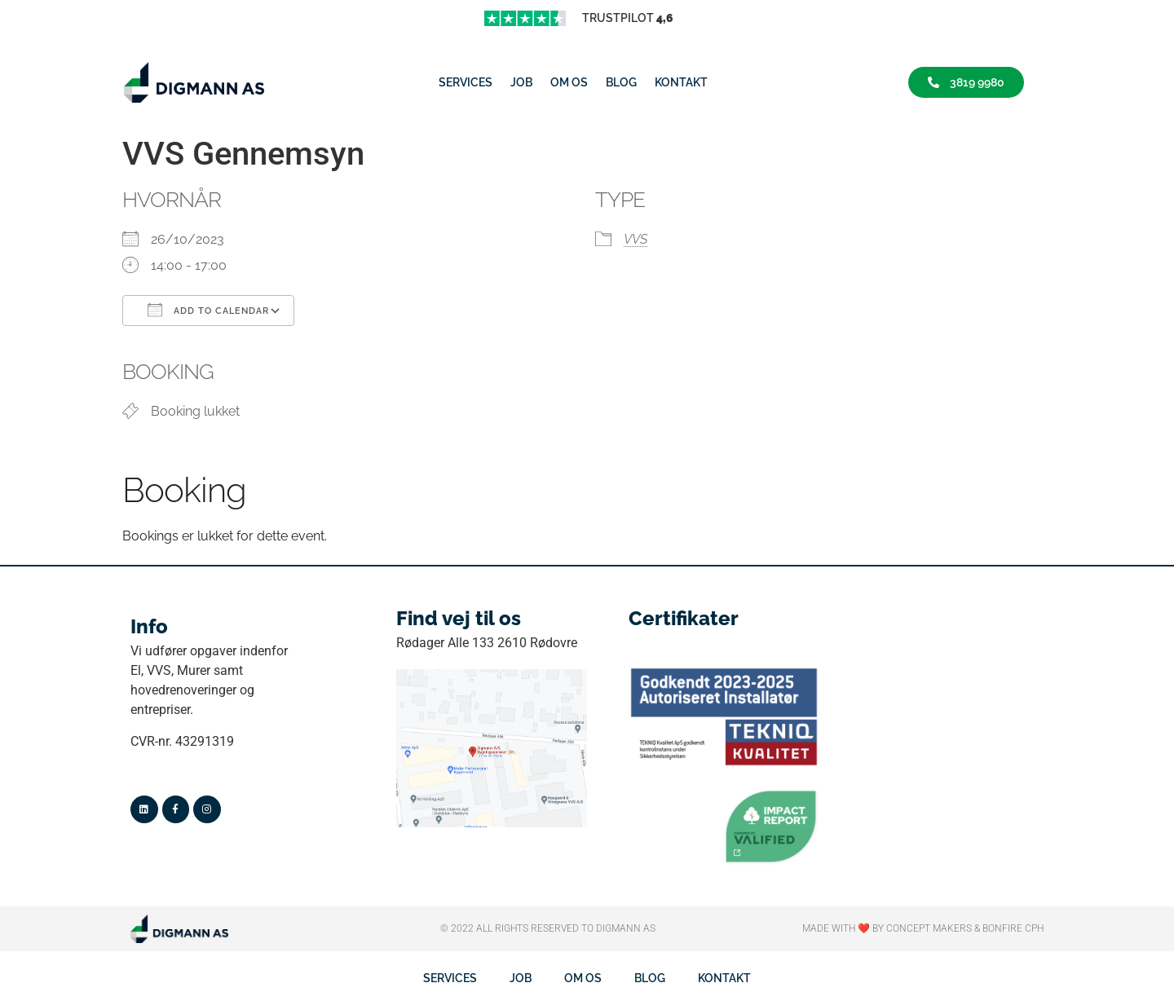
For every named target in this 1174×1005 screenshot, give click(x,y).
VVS (635, 239)
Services (465, 82)
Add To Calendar (208, 309)
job (521, 82)
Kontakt (681, 82)
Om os (569, 82)
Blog (621, 82)
